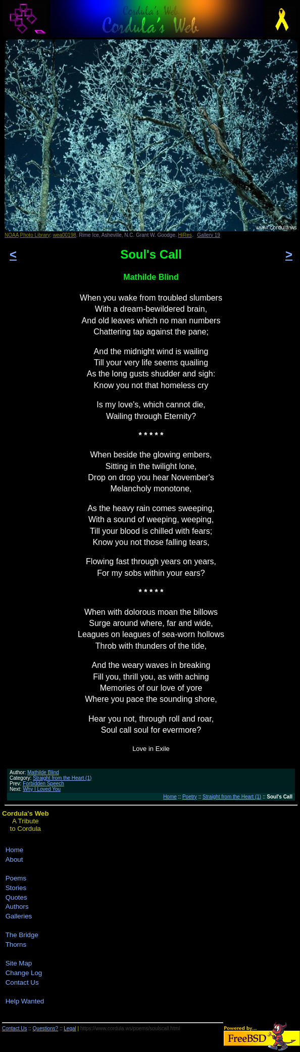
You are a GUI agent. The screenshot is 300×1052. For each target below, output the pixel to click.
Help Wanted (25, 1001)
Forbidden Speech (43, 783)
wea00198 (64, 235)
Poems (16, 878)
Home (170, 796)
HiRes (185, 235)
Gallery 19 (208, 235)
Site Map (19, 963)
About (14, 859)
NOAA (12, 235)
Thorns (16, 944)
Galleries (19, 916)
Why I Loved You (42, 789)
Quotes (16, 897)
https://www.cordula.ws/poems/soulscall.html (130, 1028)
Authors (17, 906)
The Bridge (22, 935)
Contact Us (22, 982)
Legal (70, 1028)
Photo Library (35, 235)
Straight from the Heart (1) (62, 778)
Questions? (46, 1028)
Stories (16, 888)
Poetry (189, 796)
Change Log (24, 973)
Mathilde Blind (43, 772)
